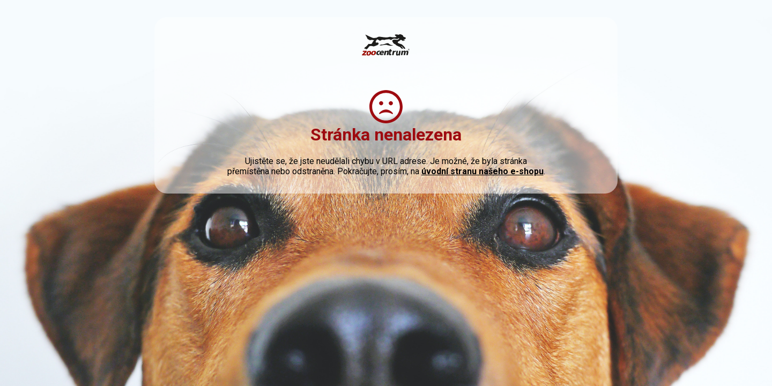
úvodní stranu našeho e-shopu (482, 171)
